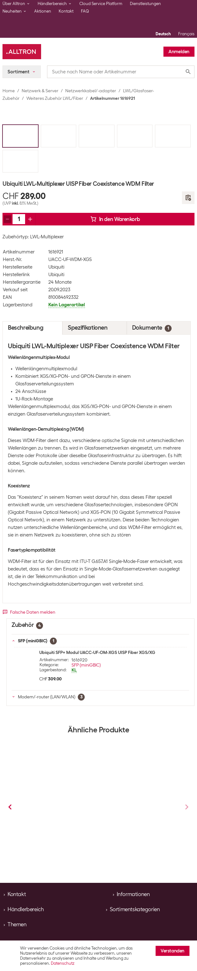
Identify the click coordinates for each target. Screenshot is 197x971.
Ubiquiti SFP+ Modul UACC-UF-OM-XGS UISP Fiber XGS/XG (97, 652)
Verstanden (172, 951)
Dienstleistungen (145, 3)
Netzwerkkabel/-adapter (90, 90)
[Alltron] (22, 51)
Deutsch (163, 33)
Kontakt (66, 11)
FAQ (85, 11)
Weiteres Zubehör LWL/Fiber (54, 98)
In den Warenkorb (115, 219)
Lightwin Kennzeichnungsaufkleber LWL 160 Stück (56, 818)
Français (186, 33)
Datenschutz (62, 963)
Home (9, 90)
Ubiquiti (56, 267)
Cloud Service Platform (100, 3)
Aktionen (42, 11)
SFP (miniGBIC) (86, 664)
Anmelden (178, 51)
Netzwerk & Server (40, 90)
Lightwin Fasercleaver (129, 813)
